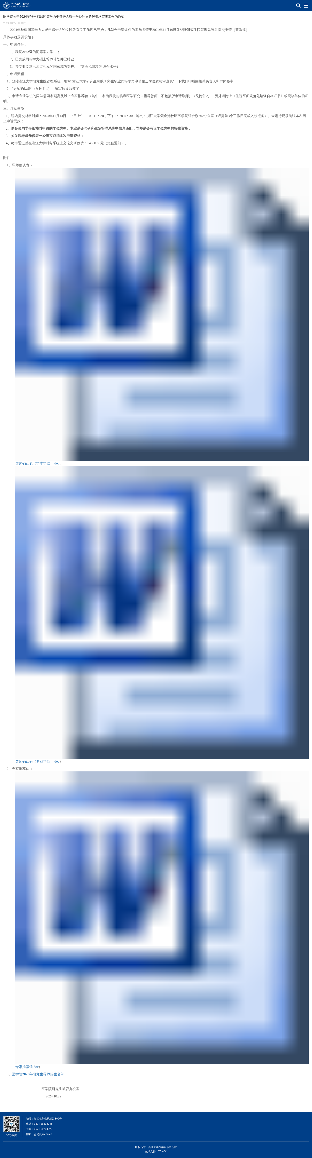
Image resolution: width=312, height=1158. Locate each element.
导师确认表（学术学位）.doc (37, 463)
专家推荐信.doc (27, 1067)
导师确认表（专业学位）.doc (37, 761)
